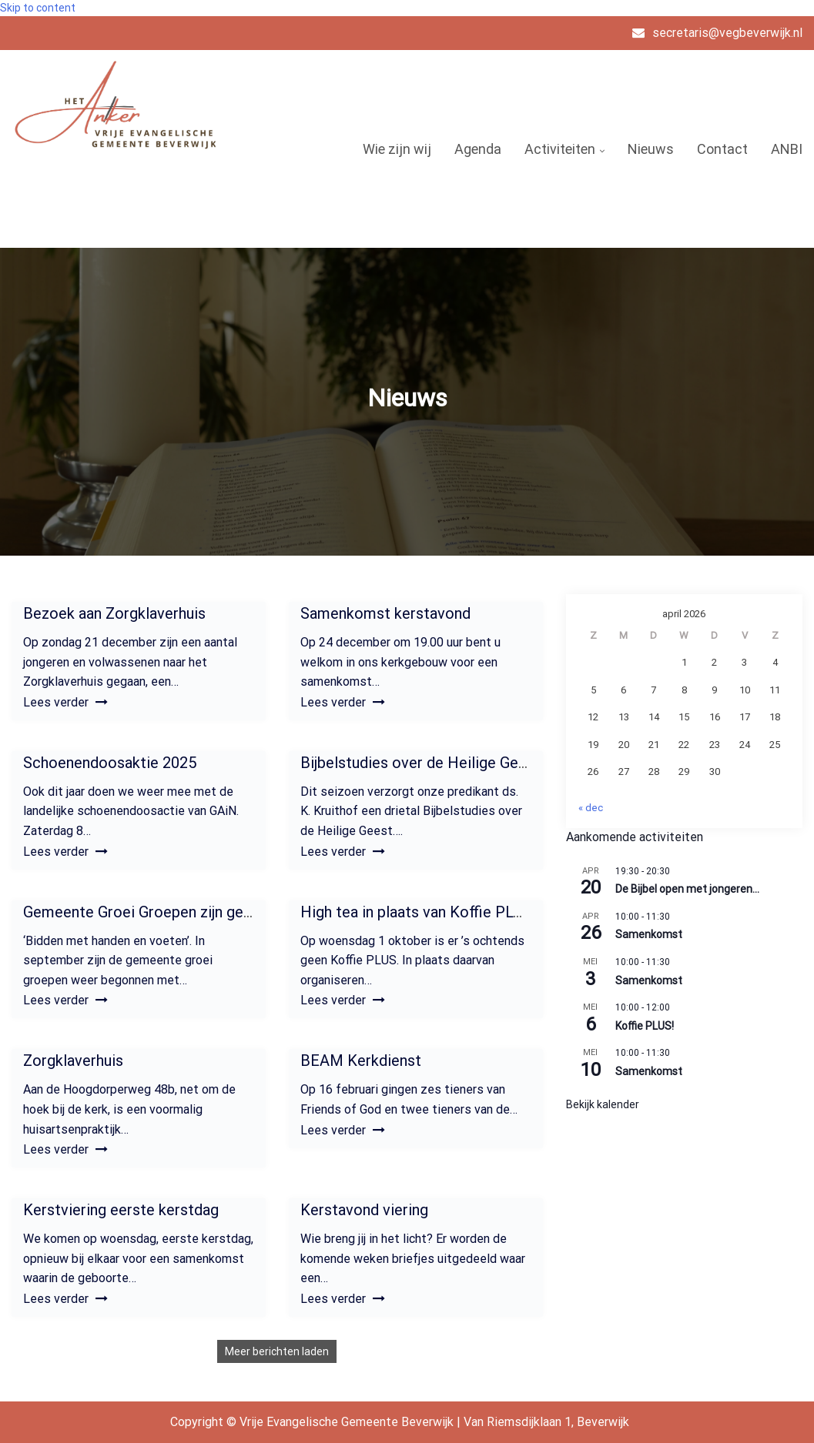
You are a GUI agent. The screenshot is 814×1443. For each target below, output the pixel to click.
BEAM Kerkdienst (360, 1060)
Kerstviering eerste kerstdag (121, 1210)
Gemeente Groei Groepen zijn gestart (149, 912)
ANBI (786, 149)
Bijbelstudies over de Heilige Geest (420, 762)
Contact (722, 149)
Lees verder (65, 702)
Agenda (477, 149)
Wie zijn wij (397, 149)
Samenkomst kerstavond (385, 613)
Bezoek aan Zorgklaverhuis (114, 613)
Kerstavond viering (364, 1210)
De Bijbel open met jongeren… (687, 889)
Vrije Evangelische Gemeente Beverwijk (108, 196)
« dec (590, 807)
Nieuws (651, 149)
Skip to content (37, 8)
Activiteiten (559, 149)
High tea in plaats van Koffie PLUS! (417, 912)
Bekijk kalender (602, 1104)
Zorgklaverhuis (73, 1060)
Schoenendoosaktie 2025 (109, 762)
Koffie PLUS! (644, 1026)
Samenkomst (648, 934)
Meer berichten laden (277, 1351)
